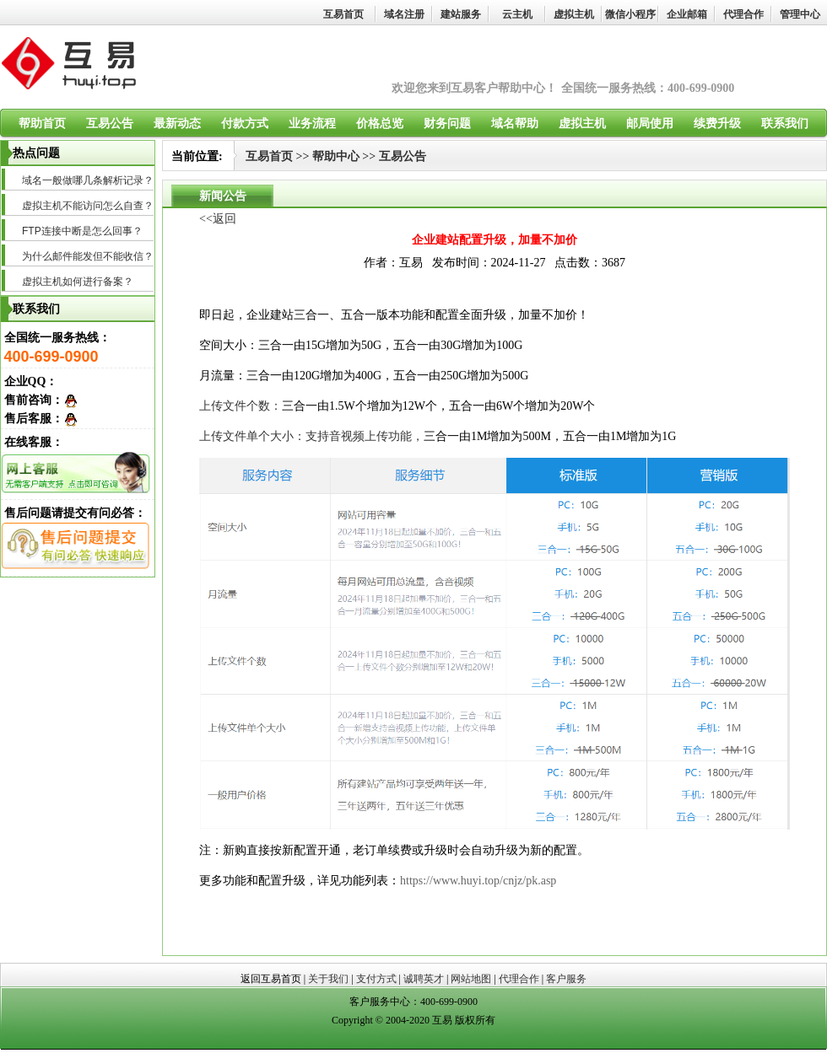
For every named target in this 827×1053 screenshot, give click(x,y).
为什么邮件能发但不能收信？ (88, 256)
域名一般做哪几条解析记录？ (88, 180)
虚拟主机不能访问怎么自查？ (88, 206)
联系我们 (784, 123)
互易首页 (343, 14)
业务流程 (312, 123)
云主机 (517, 14)
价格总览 (379, 123)
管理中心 (800, 14)
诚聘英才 (423, 979)
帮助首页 (42, 123)
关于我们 (328, 979)
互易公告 (109, 123)
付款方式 (244, 123)
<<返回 (217, 218)
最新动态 (177, 123)
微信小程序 (630, 14)
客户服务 (566, 979)
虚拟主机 (574, 14)
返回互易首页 (271, 979)
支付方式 (376, 979)
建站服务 (461, 14)
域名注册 (404, 14)
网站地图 (471, 979)
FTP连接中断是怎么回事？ (82, 231)
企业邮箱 (687, 14)
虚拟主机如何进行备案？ (77, 281)
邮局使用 (649, 123)
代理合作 (743, 14)
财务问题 (447, 123)
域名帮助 (514, 123)
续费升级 (717, 123)
